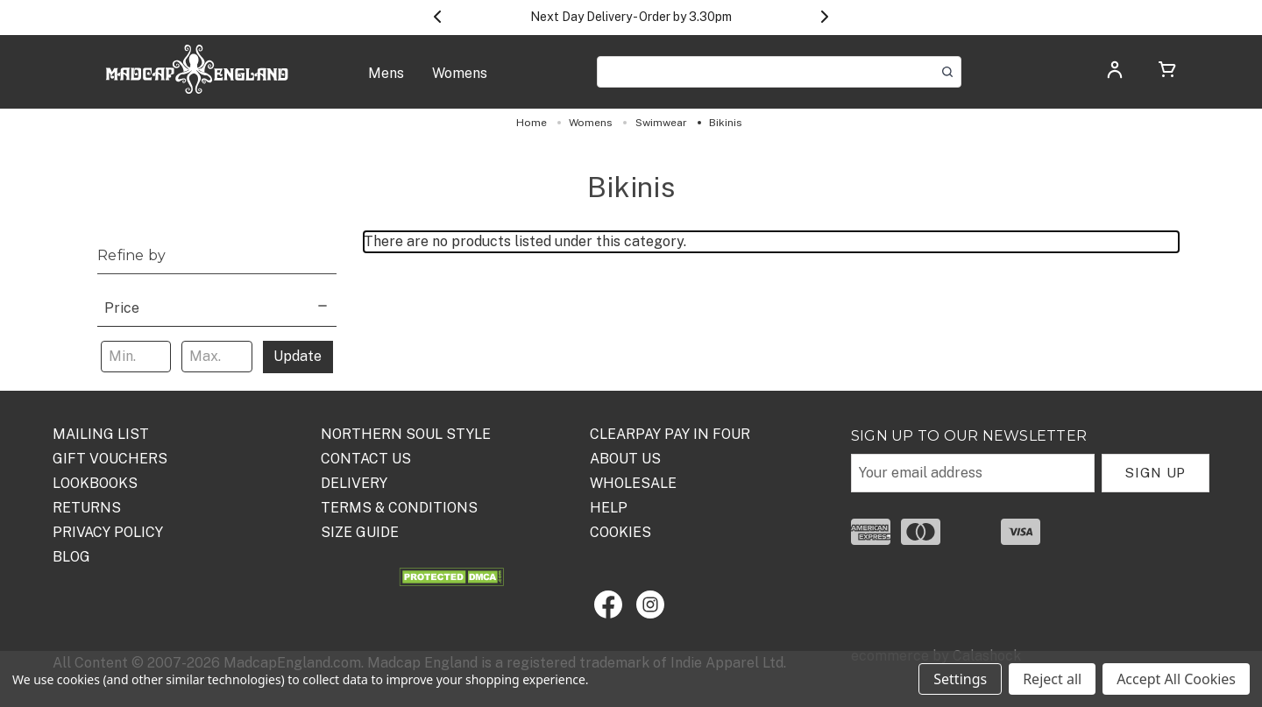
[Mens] (386, 82)
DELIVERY (354, 483)
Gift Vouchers (110, 458)
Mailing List (101, 434)
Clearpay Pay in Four (670, 434)
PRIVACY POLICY (108, 532)
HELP (608, 507)
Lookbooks (95, 483)
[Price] (217, 306)
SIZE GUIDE (360, 532)
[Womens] (459, 82)
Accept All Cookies (1176, 679)
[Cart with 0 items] (1167, 72)
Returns (87, 507)
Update (297, 356)
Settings (960, 679)
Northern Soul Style (406, 434)
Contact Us (366, 458)
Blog (71, 556)
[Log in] (1115, 75)
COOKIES (620, 532)
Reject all (1052, 679)
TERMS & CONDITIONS (399, 507)
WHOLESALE (633, 483)
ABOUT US (625, 458)
